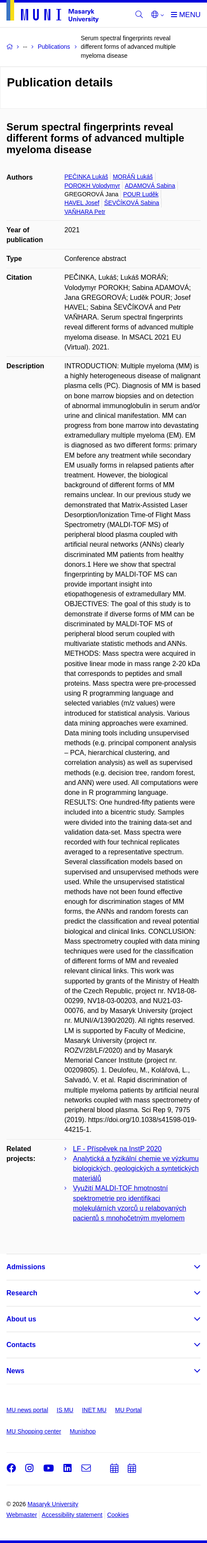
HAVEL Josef (81, 202)
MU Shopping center (33, 1431)
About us (21, 1319)
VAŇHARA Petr (84, 211)
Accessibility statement (72, 1514)
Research (21, 1293)
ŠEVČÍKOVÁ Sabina (131, 202)
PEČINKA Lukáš (86, 176)
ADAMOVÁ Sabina (150, 185)
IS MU (65, 1410)
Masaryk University (52, 1504)
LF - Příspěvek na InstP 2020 (117, 1148)
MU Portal (128, 1410)
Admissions (25, 1267)
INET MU (94, 1410)
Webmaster (21, 1514)
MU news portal (27, 1410)
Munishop (83, 1431)
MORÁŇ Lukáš (133, 176)
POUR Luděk (140, 194)
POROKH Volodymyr (92, 185)
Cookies (118, 1514)
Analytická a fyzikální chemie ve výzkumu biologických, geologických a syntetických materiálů (135, 1168)
